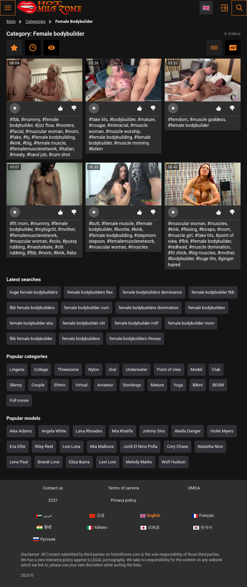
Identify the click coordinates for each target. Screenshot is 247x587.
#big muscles (201, 252)
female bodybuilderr (206, 307)
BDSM (218, 385)
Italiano (97, 527)
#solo (54, 241)
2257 (53, 500)
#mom (71, 131)
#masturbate (39, 247)
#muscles (138, 247)
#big (27, 143)
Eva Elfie (17, 446)
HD (232, 47)
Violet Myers (221, 431)
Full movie (19, 400)
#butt (94, 223)
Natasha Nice (210, 446)
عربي (44, 515)
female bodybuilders (81, 338)
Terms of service (123, 488)
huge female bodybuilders (34, 292)
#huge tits (206, 258)
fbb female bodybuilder (31, 338)
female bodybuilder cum (86, 307)
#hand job (37, 154)
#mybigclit (45, 229)
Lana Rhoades (89, 431)
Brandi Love (48, 461)
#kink (15, 143)
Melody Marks (139, 461)
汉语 (97, 515)
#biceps (207, 229)
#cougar (97, 125)
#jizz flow (44, 125)
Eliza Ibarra (79, 461)
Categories (35, 21)
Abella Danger (188, 431)
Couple (38, 385)
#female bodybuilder (188, 125)
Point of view (169, 369)
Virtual (81, 385)
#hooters (65, 125)
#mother (66, 229)
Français (203, 515)
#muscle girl (180, 235)
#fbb (14, 119)
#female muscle (49, 143)
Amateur (105, 385)
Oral (112, 369)
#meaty (17, 154)
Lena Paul (19, 461)
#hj (26, 137)
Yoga (178, 385)
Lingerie (17, 369)
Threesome (68, 369)
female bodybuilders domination (148, 307)
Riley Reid (44, 446)
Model (196, 369)
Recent (32, 47)
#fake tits (98, 119)
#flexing (189, 229)
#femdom (178, 119)
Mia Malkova (102, 446)
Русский (44, 539)
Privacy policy (123, 500)
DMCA (194, 488)
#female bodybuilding (53, 137)
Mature (157, 385)
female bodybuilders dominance (152, 292)
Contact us (53, 488)
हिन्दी (44, 527)
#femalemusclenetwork (33, 148)
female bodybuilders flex (90, 292)
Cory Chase (177, 446)
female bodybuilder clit (84, 323)
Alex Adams (21, 431)
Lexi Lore (107, 461)
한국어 (202, 527)
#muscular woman (44, 131)
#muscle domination (209, 247)
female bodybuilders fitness (135, 338)
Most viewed (51, 47)
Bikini (198, 385)
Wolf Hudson (174, 461)
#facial (16, 131)
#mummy (30, 119)
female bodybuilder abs (31, 323)
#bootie (121, 229)
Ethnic (60, 385)
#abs (71, 252)
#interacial (117, 125)
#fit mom (19, 223)
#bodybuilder (123, 119)
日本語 (150, 527)
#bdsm (96, 148)
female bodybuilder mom (191, 323)
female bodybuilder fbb (213, 292)
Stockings (132, 385)
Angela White (53, 431)
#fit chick (177, 252)
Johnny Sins (153, 431)
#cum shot (59, 154)
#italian (66, 148)
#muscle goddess (207, 119)
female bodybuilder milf (136, 323)
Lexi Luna (71, 446)
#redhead (177, 247)
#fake (15, 137)
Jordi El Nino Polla (140, 446)
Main (11, 21)
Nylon (93, 369)
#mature (146, 119)
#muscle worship (122, 131)
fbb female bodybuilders (32, 307)
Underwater (136, 369)
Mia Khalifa (122, 431)
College (41, 369)
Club (216, 369)
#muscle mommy (131, 143)
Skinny (16, 385)
